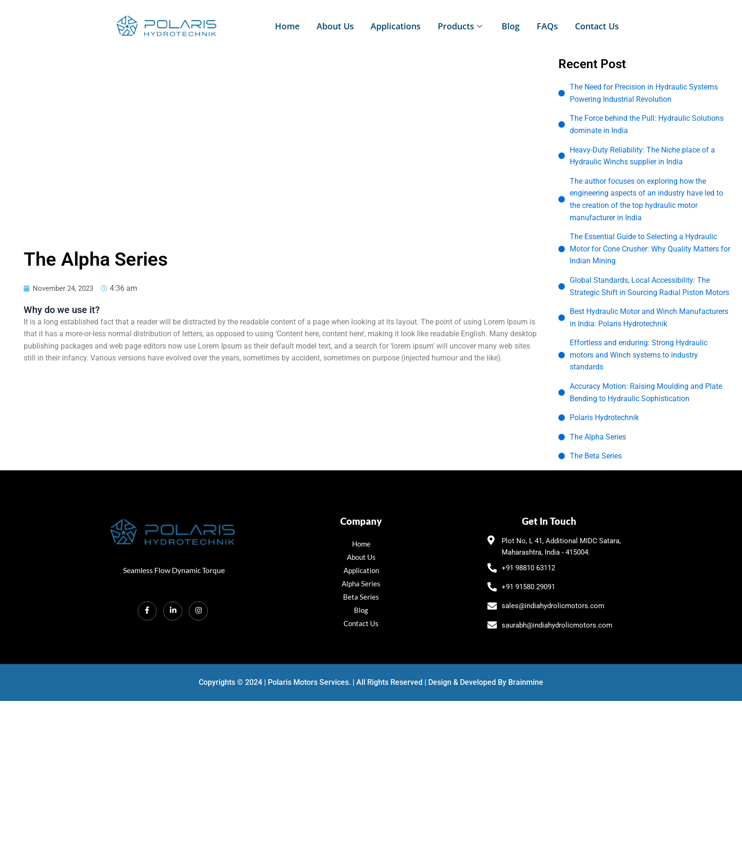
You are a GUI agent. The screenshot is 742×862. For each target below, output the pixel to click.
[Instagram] (198, 607)
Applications (386, 25)
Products (453, 25)
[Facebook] (147, 607)
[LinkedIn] (172, 607)
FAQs (543, 25)
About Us (323, 25)
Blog (505, 25)
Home (273, 25)
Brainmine (525, 682)
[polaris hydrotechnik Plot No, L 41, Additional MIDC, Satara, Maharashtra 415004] (371, 786)
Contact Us (595, 25)
